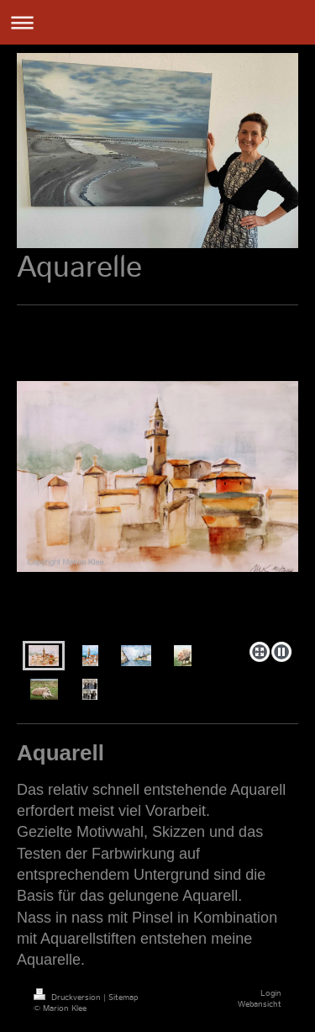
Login (270, 993)
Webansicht (259, 1004)
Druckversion (68, 997)
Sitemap (123, 997)
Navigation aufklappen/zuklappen (157, 22)
